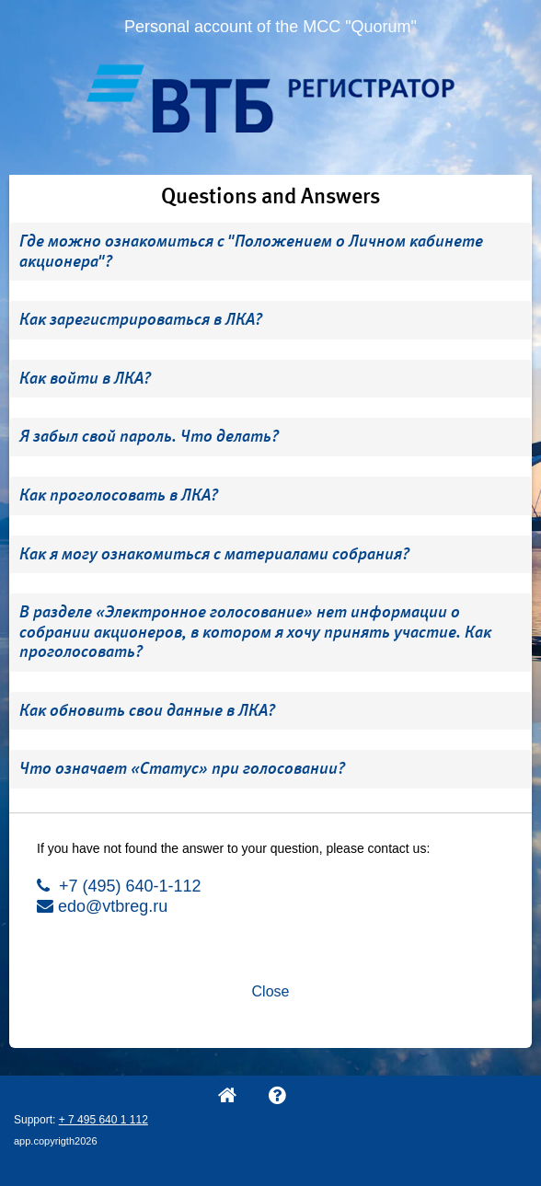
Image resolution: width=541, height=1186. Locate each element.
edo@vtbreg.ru (102, 906)
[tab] (270, 252)
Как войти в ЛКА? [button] (85, 378)
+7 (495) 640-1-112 (119, 886)
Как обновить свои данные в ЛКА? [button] (147, 710)
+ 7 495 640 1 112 (103, 1119)
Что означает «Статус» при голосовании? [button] (182, 768)
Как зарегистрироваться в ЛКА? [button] (140, 319)
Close (271, 991)
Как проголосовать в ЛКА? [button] (118, 495)
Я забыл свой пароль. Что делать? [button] (149, 436)
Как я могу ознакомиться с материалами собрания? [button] (214, 554)
